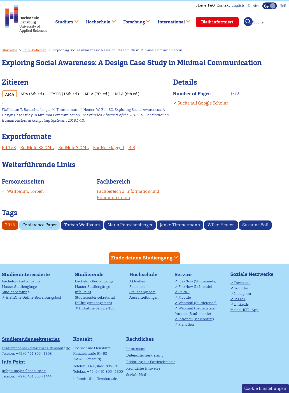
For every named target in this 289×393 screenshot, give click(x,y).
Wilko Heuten (221, 225)
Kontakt (223, 5)
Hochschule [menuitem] (98, 20)
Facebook (242, 282)
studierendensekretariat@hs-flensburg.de (36, 348)
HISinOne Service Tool (97, 308)
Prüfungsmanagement (93, 302)
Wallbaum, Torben (25, 191)
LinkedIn (241, 304)
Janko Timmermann (180, 225)
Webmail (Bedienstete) (197, 308)
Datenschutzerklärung (144, 355)
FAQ (211, 5)
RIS (131, 147)
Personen (137, 286)
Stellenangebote (142, 292)
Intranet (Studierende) (193, 313)
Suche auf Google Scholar (202, 103)
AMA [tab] (9, 94)
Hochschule (143, 274)
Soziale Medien (138, 374)
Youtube (241, 288)
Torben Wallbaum (82, 225)
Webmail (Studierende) (197, 302)
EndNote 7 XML (73, 147)
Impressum (135, 348)
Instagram (242, 293)
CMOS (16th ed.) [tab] (64, 93)
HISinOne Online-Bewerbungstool (33, 297)
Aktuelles (137, 281)
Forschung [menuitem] (133, 20)
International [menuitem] (170, 20)
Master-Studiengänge (19, 286)
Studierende (89, 274)
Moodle (184, 297)
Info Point (83, 292)
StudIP (183, 292)
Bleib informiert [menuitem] (217, 22)
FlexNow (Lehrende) (195, 286)
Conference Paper (39, 225)
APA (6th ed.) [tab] (32, 93)
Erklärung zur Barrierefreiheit (150, 361)
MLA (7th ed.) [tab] (97, 93)
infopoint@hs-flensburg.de (24, 370)
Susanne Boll (255, 225)
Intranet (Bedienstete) (196, 319)
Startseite (9, 50)
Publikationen (35, 50)
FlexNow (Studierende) (197, 281)
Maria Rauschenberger (129, 225)
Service (183, 274)
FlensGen (186, 324)
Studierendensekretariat (95, 297)
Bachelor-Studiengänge (21, 281)
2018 (10, 225)
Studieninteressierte (26, 274)
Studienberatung (15, 292)
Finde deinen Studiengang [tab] (145, 257)
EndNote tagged (108, 147)
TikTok (239, 299)
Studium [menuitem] (64, 20)
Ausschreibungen (143, 297)
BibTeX (9, 147)
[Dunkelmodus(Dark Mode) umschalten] (269, 5)
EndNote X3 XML (37, 147)
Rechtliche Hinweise (143, 368)
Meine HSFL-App (244, 309)
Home (201, 5)
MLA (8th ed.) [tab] (127, 93)
